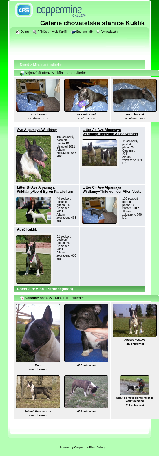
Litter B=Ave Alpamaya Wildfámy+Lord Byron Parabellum (45, 189)
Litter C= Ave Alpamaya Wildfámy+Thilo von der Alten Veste (112, 189)
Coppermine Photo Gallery (89, 447)
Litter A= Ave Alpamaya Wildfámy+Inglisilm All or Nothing (110, 132)
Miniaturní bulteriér (47, 65)
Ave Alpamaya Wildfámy (37, 130)
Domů (24, 65)
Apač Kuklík (27, 229)
